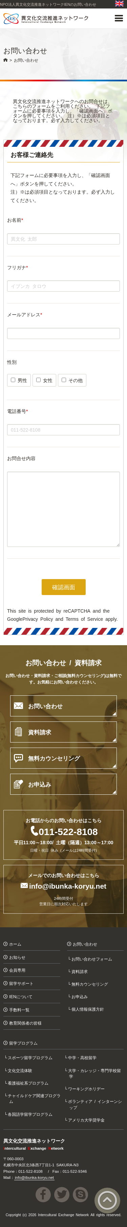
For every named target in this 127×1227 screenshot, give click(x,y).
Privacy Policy (37, 618)
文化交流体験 (20, 1070)
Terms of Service (84, 618)
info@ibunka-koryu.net (67, 885)
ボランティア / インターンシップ (95, 1104)
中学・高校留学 (82, 1057)
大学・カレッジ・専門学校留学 (95, 1073)
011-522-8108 (68, 831)
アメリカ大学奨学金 (86, 1119)
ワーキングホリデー (86, 1088)
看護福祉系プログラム (28, 1083)
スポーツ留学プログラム (30, 1057)
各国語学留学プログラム (30, 1114)
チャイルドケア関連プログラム (35, 1098)
